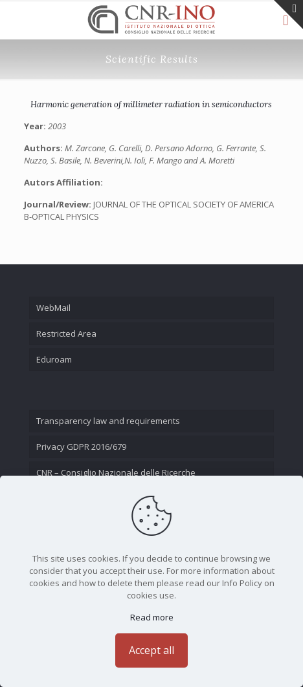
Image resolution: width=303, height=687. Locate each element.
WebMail (53, 307)
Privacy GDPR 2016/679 (81, 446)
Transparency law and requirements (108, 421)
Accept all (151, 650)
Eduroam (54, 359)
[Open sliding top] (288, 14)
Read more (152, 617)
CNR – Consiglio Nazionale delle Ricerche (116, 472)
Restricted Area (66, 333)
